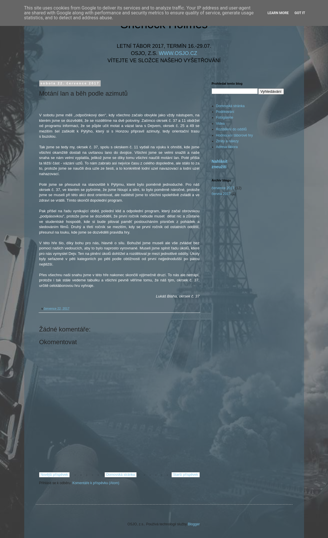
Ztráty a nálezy (227, 141)
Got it (300, 13)
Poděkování (225, 112)
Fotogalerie (224, 117)
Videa (220, 124)
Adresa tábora (227, 147)
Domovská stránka (120, 475)
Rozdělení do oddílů (231, 129)
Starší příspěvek (185, 475)
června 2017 (221, 194)
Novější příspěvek (54, 475)
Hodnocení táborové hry (234, 135)
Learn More (278, 13)
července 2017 (223, 188)
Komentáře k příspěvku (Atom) (95, 483)
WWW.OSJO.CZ (178, 53)
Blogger (194, 524)
